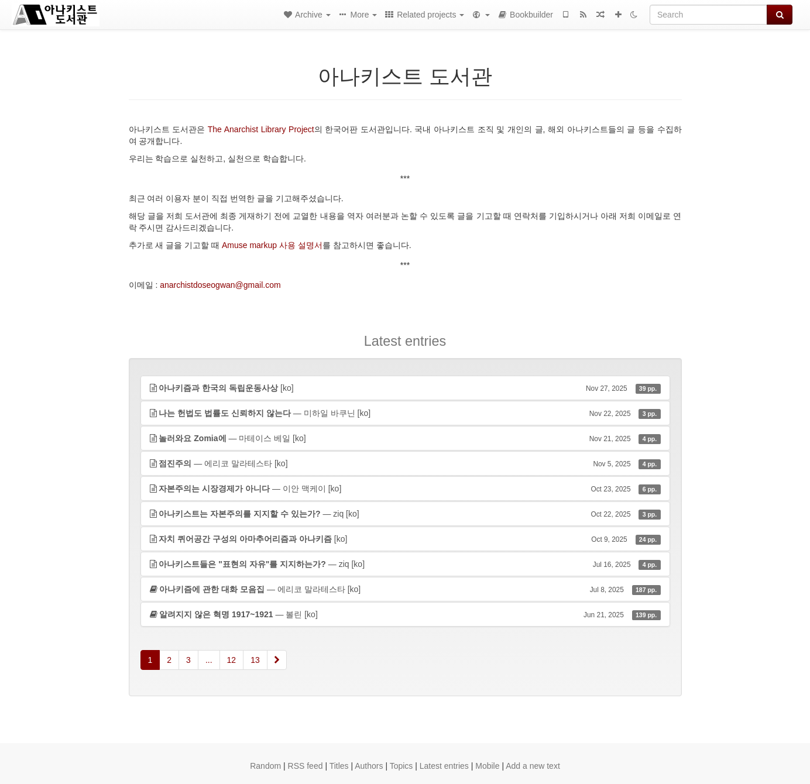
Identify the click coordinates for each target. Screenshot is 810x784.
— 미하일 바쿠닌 (405, 413)
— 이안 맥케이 (405, 488)
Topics (401, 766)
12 (231, 660)
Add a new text (533, 766)
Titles (339, 766)
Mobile (487, 766)
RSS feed (305, 766)
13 (255, 660)
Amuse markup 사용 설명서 (272, 245)
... (208, 660)
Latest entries (444, 766)
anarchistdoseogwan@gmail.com (220, 285)
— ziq (405, 514)
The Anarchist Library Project (261, 129)
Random (265, 766)
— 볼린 (405, 614)
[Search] (708, 15)
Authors (369, 766)
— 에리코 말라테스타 (405, 463)
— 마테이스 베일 (405, 438)
